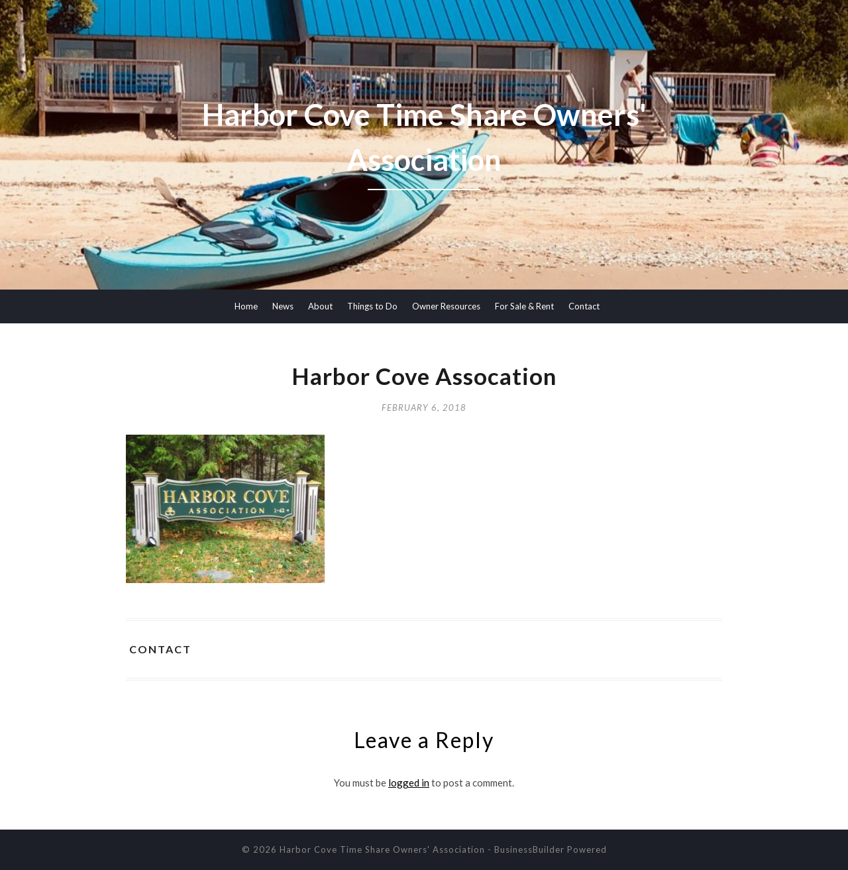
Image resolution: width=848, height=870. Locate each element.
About (320, 306)
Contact (584, 306)
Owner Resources (446, 306)
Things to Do (372, 306)
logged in (408, 782)
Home (246, 306)
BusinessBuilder (529, 849)
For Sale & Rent (524, 306)
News (282, 306)
